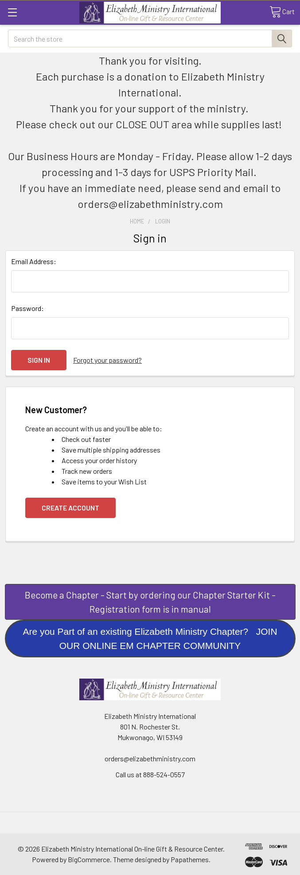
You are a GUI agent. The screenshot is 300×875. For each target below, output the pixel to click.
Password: (27, 308)
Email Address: (33, 261)
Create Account (70, 507)
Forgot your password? (107, 360)
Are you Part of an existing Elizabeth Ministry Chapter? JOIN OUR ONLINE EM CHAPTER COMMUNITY (150, 638)
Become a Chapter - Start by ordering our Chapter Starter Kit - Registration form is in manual (150, 601)
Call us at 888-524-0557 (150, 774)
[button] (150, 602)
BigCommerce (89, 859)
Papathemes (190, 859)
